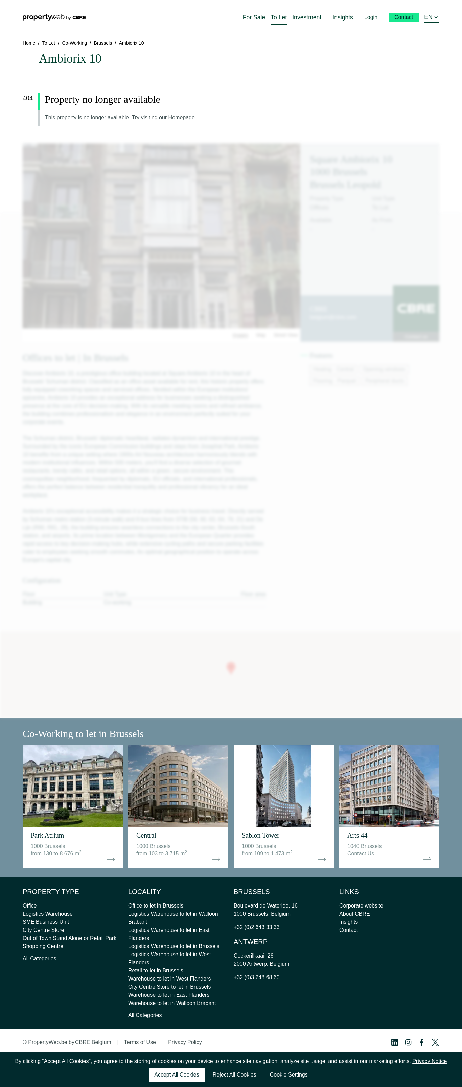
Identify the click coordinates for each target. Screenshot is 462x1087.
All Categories (39, 958)
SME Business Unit (46, 922)
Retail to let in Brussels (155, 970)
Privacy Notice (429, 1061)
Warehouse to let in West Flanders (169, 979)
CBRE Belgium (93, 1042)
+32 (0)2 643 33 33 (257, 927)
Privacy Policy (185, 1042)
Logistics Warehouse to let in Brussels (174, 946)
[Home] (54, 17)
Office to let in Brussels (155, 906)
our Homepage (177, 117)
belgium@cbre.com (333, 317)
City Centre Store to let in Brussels (169, 987)
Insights (348, 922)
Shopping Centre (43, 946)
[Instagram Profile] (408, 1042)
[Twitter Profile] (435, 1042)
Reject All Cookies (234, 1075)
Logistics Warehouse (48, 914)
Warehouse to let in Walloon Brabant (172, 1003)
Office (30, 906)
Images (240, 335)
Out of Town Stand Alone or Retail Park (69, 938)
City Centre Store (43, 930)
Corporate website (361, 906)
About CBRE (354, 914)
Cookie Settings (289, 1075)
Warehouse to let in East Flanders (168, 995)
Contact (348, 930)
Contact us (416, 336)
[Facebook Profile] (422, 1042)
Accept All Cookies (176, 1075)
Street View (286, 335)
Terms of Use (140, 1042)
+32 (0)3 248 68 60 (257, 977)
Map (260, 335)
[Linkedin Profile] (395, 1042)
